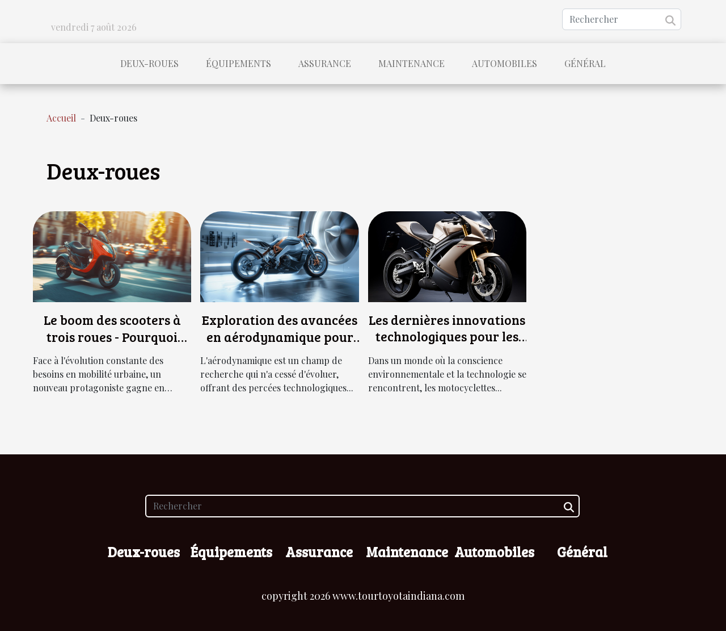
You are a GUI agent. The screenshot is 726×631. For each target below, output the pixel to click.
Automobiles (504, 63)
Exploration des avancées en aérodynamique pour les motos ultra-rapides (279, 336)
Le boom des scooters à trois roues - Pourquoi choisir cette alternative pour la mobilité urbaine (112, 345)
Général (585, 63)
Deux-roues (149, 63)
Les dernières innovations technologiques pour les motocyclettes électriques (447, 336)
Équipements (238, 63)
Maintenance (411, 63)
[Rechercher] (621, 19)
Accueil (61, 118)
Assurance (324, 63)
